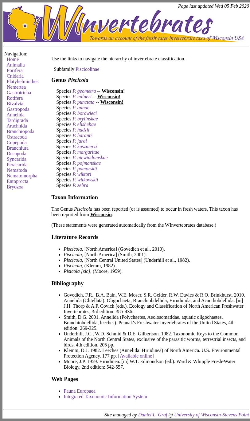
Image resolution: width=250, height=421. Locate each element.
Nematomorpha (22, 175)
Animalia (15, 64)
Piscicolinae (87, 69)
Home (13, 59)
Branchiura (18, 148)
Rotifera (15, 98)
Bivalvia (15, 103)
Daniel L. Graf (152, 414)
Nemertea (16, 87)
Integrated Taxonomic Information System (105, 396)
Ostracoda (17, 137)
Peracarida (17, 164)
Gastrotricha (19, 92)
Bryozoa (15, 186)
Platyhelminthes (22, 81)
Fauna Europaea (80, 391)
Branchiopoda (20, 131)
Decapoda (16, 153)
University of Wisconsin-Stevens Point (211, 414)
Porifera (15, 70)
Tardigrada (17, 120)
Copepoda (17, 142)
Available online (136, 355)
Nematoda (17, 170)
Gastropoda (18, 109)
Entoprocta (17, 181)
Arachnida (16, 125)
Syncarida (16, 159)
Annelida (15, 114)
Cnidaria (15, 76)
